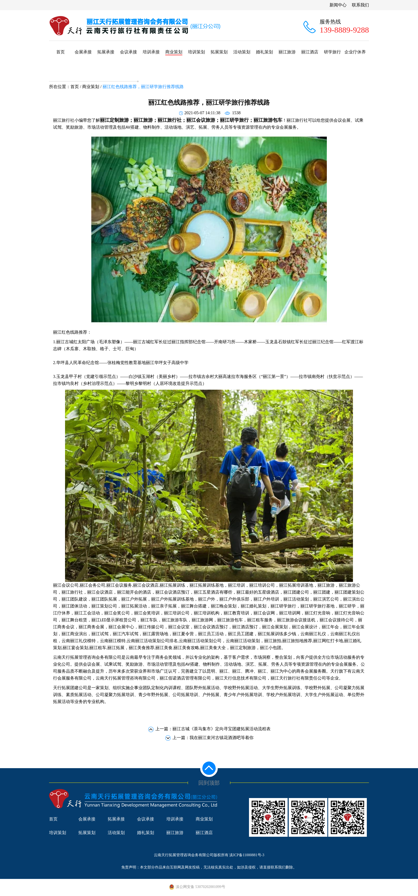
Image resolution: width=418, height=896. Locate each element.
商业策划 (173, 52)
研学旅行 (332, 52)
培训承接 (151, 52)
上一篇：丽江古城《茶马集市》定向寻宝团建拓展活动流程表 (213, 729)
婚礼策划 (264, 52)
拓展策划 (219, 52)
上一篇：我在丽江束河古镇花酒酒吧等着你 (213, 737)
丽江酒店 (309, 52)
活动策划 (241, 52)
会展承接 (83, 52)
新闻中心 (338, 5)
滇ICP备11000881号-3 (246, 855)
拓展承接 (105, 52)
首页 (60, 52)
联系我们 (360, 5)
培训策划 (196, 52)
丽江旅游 (287, 52)
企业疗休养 (355, 52)
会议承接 (128, 52)
